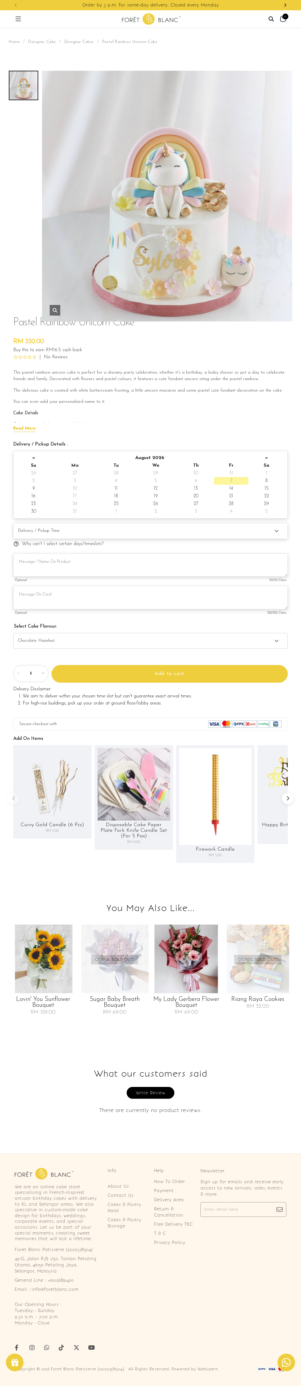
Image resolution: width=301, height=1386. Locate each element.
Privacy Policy (169, 1242)
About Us (118, 1186)
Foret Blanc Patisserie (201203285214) (87, 1369)
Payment (164, 1190)
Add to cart (170, 673)
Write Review (150, 1092)
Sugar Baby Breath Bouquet (115, 1002)
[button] (285, 5)
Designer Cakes (79, 42)
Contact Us (120, 1195)
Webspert (208, 1369)
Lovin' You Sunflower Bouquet (43, 1002)
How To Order (169, 1181)
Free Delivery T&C (173, 1224)
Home (14, 42)
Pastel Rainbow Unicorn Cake (130, 42)
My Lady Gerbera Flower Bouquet (186, 1002)
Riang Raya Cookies (257, 999)
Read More (24, 428)
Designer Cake (42, 42)
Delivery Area (169, 1199)
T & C (160, 1233)
